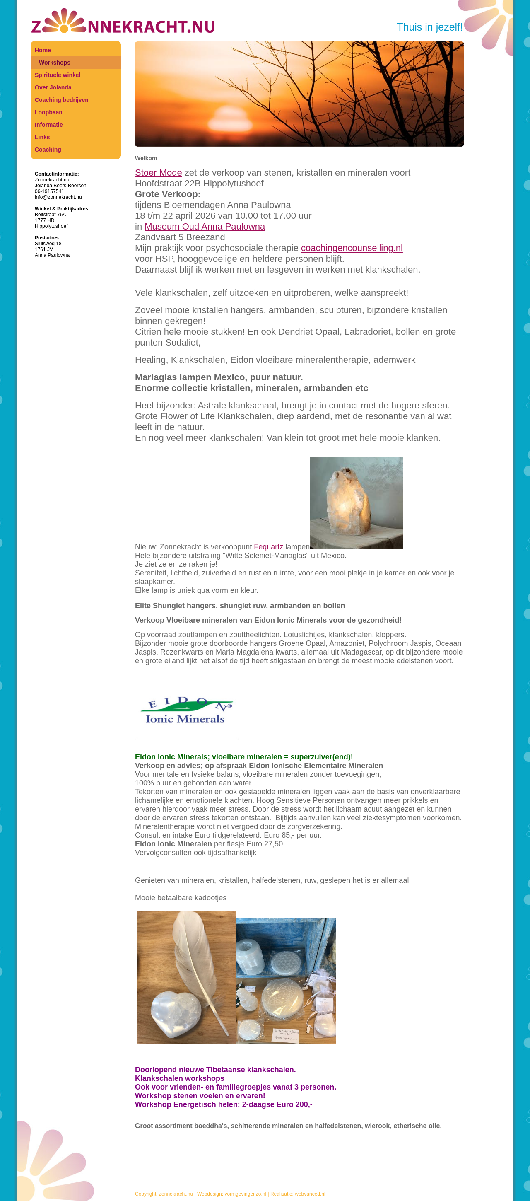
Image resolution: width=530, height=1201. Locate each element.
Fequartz (268, 547)
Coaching (48, 149)
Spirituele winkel (57, 75)
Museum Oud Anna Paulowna (205, 226)
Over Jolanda (53, 87)
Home (43, 50)
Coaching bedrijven (62, 100)
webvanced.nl (310, 1194)
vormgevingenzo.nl (245, 1194)
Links (42, 137)
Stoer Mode (158, 172)
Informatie (49, 124)
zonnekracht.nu (176, 1194)
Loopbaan (49, 112)
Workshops (54, 62)
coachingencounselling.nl (352, 248)
